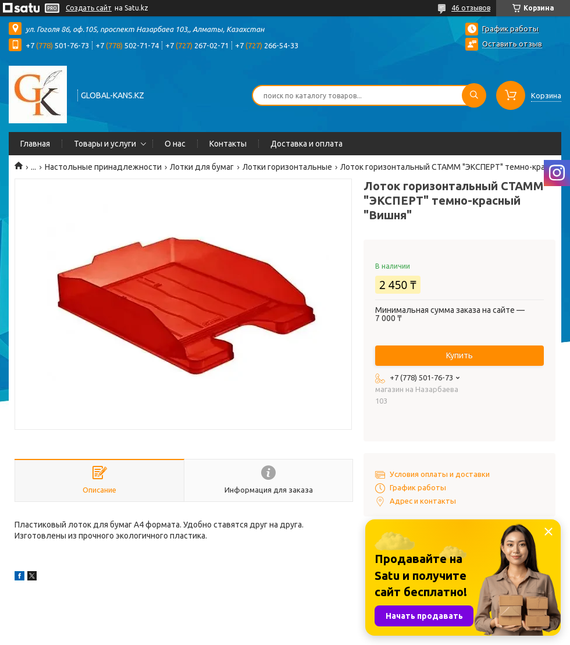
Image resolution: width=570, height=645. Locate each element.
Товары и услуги (105, 144)
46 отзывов (470, 8)
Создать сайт (89, 8)
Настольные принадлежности (103, 167)
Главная (35, 144)
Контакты (228, 144)
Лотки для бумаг (202, 167)
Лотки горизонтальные (287, 167)
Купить (459, 355)
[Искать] (474, 95)
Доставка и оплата (306, 144)
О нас (175, 144)
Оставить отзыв (512, 44)
